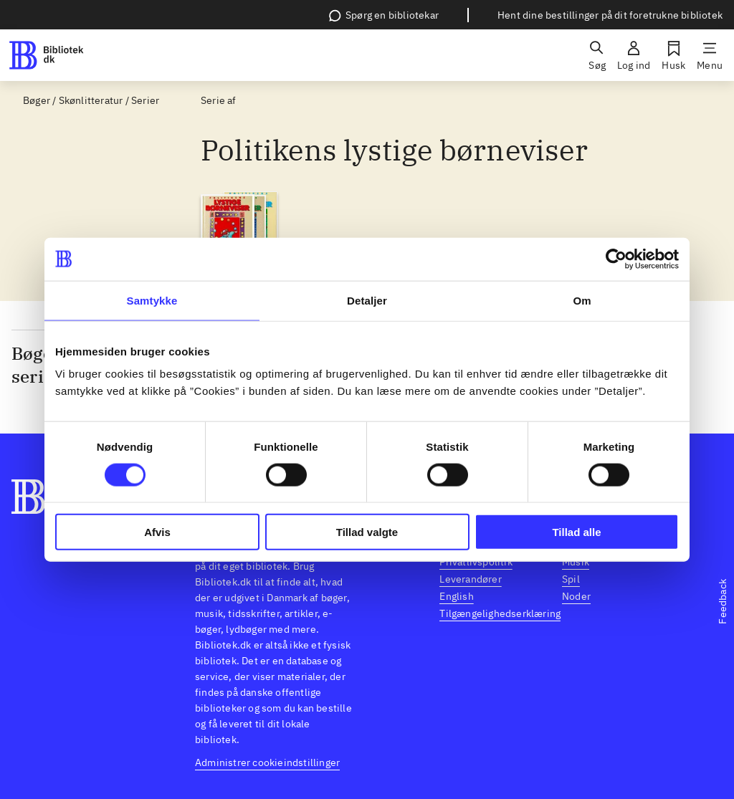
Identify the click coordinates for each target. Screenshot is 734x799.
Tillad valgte (367, 532)
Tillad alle (576, 532)
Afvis (157, 532)
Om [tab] (582, 300)
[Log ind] (633, 55)
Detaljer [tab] (367, 300)
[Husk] (673, 55)
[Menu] (710, 55)
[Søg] (597, 55)
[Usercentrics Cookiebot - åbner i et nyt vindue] (616, 258)
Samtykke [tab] (152, 300)
